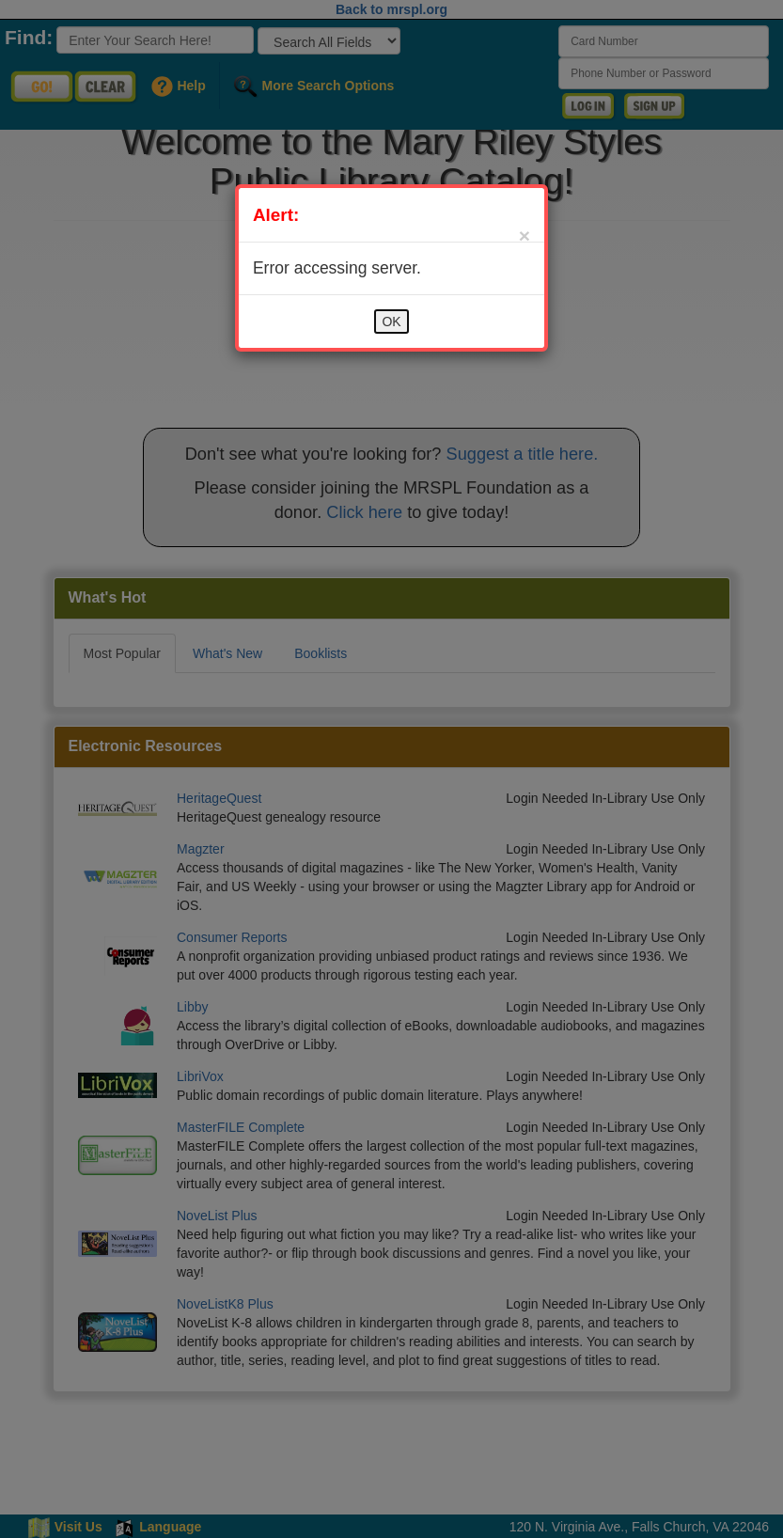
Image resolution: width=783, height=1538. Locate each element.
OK (391, 321)
